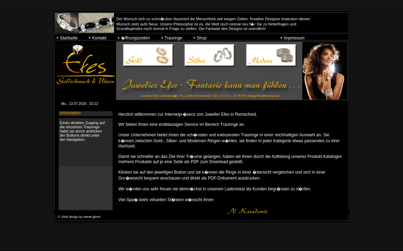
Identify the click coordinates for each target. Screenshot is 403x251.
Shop (200, 38)
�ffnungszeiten (134, 38)
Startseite (67, 38)
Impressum (293, 38)
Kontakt (97, 38)
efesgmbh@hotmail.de (263, 96)
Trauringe (171, 38)
